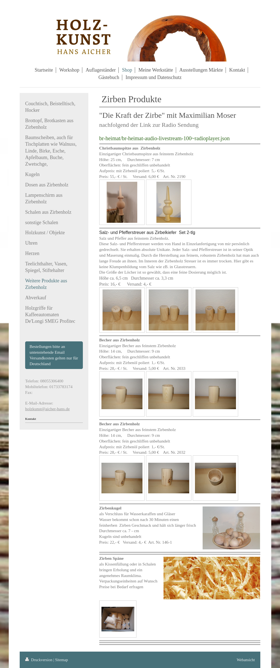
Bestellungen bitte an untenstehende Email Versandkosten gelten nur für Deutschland (54, 355)
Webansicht (246, 660)
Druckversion (39, 660)
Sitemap (61, 660)
